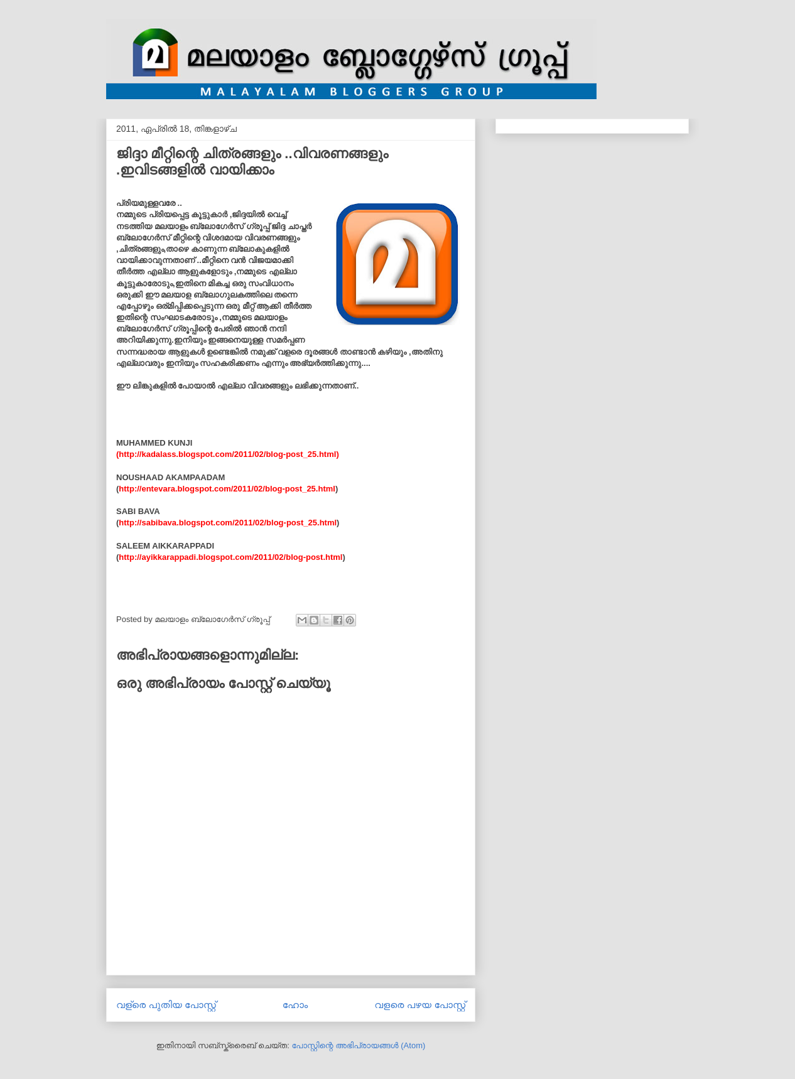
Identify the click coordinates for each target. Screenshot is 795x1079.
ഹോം (295, 1004)
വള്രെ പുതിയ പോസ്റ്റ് (166, 1004)
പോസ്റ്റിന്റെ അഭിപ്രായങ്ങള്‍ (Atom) (358, 1045)
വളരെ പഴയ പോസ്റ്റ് (419, 1004)
